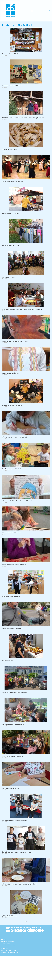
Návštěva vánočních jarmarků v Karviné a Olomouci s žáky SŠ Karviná (23, 118)
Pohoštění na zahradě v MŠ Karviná (12, 756)
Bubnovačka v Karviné (8, 277)
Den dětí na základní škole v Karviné (13, 724)
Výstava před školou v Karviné (11, 245)
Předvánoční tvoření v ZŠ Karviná (12, 86)
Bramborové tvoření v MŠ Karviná (12, 469)
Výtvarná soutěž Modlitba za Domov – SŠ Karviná (17, 501)
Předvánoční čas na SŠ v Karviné (12, 54)
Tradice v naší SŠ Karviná (9, 149)
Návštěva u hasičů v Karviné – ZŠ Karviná (14, 692)
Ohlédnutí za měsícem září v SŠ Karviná (14, 565)
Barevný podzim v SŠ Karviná (11, 373)
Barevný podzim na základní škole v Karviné (15, 341)
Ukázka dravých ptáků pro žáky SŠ (12, 628)
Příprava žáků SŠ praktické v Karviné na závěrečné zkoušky (19, 884)
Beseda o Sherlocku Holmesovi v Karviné (14, 820)
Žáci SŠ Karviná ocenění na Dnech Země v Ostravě (17, 852)
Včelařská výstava (7, 660)
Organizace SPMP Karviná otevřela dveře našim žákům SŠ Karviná (22, 309)
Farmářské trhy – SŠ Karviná (10, 213)
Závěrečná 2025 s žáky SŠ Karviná (12, 181)
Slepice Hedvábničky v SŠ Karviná (12, 405)
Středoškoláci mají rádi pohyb (11, 596)
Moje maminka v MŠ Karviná (10, 788)
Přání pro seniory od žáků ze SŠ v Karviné (14, 437)
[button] (26, 935)
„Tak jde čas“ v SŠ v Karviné (10, 916)
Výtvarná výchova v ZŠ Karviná (11, 533)
